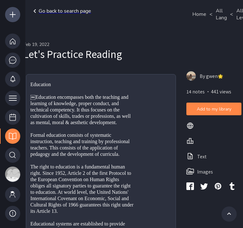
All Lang (221, 14)
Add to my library (214, 109)
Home (199, 14)
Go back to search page (61, 11)
